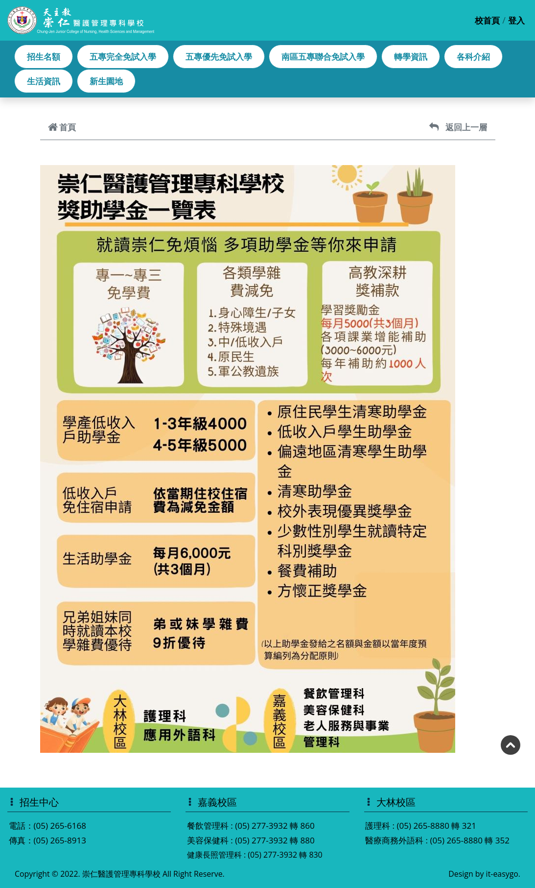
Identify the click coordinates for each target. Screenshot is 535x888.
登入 (516, 20)
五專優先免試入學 (219, 56)
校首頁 (487, 20)
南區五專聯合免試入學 (323, 56)
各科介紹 (473, 56)
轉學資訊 (410, 56)
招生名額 (43, 56)
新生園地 (106, 81)
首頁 (62, 127)
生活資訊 (43, 81)
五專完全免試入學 (123, 56)
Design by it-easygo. (484, 873)
